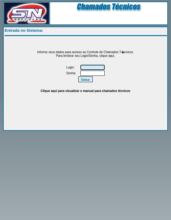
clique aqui (106, 55)
